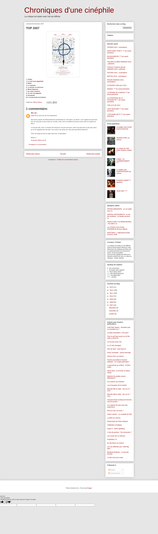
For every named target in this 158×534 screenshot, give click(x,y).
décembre (112, 308)
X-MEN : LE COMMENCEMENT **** (123, 161)
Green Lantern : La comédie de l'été (119, 414)
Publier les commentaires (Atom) (67, 159)
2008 (111, 302)
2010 (111, 296)
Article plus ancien (93, 154)
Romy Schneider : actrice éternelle (119, 352)
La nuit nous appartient (35, 81)
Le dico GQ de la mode (115, 457)
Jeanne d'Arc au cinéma (115, 356)
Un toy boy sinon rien (114, 342)
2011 (111, 293)
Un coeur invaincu (34, 91)
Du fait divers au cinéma (115, 443)
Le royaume (32, 85)
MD (32, 113)
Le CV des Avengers (114, 345)
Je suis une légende (34, 93)
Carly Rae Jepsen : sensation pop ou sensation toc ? (118, 328)
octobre (112, 314)
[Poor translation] (8, 502)
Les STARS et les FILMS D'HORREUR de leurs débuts (117, 228)
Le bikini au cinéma (113, 418)
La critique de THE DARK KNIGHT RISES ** (124, 150)
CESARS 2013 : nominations (117, 47)
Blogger (89, 488)
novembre (112, 311)
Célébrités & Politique (114, 425)
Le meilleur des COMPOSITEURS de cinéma (123, 171)
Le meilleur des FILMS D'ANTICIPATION (124, 128)
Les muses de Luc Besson (116, 436)
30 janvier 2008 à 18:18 (38, 140)
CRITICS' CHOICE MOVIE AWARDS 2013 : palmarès (116, 68)
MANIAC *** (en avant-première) (118, 89)
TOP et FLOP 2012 (113, 105)
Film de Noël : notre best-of (116, 349)
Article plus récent (33, 154)
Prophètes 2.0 (112, 439)
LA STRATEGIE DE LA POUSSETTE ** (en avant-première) (116, 100)
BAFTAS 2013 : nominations (117, 76)
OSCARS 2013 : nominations (117, 73)
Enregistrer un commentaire (37, 144)
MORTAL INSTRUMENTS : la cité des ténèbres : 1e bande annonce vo (118, 216)
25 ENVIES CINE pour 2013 (116, 85)
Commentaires (114, 473)
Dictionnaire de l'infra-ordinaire (117, 421)
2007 (111, 305)
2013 (111, 287)
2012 (111, 290)
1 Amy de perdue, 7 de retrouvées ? (119, 432)
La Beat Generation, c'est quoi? (118, 333)
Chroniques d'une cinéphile (69, 10)
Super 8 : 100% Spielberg (116, 429)
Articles (112, 470)
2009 (111, 299)
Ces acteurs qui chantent (115, 381)
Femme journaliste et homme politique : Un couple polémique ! (118, 361)
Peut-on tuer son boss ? (115, 410)
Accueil (63, 154)
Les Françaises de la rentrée (117, 385)
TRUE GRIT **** (121, 191)
